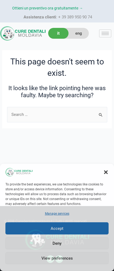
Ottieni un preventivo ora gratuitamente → (47, 8)
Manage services (57, 214)
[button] (106, 172)
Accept (57, 228)
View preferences (57, 258)
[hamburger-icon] (105, 33)
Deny (57, 243)
